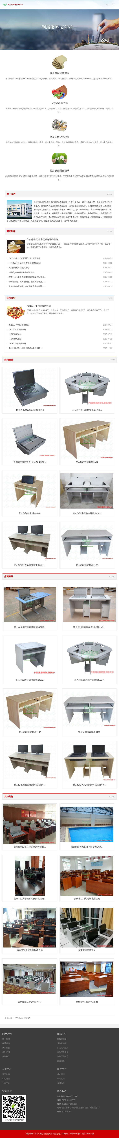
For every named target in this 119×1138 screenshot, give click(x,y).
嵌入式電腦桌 (62, 1048)
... (78, 221)
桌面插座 (61, 1061)
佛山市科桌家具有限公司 (50, 1134)
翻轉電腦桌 (61, 1039)
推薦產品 (8, 576)
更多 (109, 194)
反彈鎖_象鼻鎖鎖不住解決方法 (21, 272)
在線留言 (6, 1056)
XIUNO (27, 1018)
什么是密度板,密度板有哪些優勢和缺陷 (25, 263)
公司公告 (11, 298)
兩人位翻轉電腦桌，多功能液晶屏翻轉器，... (27, 286)
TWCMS (18, 1018)
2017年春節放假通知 (17, 329)
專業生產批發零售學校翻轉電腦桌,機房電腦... (27, 277)
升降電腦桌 (61, 1043)
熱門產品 (8, 359)
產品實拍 (61, 1079)
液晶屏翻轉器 (62, 1056)
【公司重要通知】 (16, 334)
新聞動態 (11, 231)
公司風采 (61, 1083)
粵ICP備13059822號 (85, 1134)
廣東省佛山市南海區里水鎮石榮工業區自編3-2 (81, 1108)
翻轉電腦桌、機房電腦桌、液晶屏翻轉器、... (27, 282)
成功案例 (8, 796)
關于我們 (11, 194)
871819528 (66, 1111)
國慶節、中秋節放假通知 (39, 306)
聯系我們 (6, 1043)
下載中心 (6, 1083)
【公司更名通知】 (16, 339)
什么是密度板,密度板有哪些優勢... (43, 239)
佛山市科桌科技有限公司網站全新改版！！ (26, 348)
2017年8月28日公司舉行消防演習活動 (24, 258)
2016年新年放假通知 (17, 343)
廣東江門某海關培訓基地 (19, 268)
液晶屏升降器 (62, 1052)
